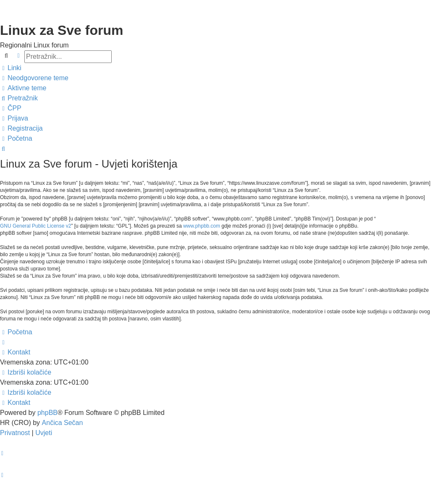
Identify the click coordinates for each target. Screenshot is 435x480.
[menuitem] (34, 78)
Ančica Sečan (62, 422)
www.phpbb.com (201, 226)
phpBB (47, 412)
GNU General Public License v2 (35, 226)
